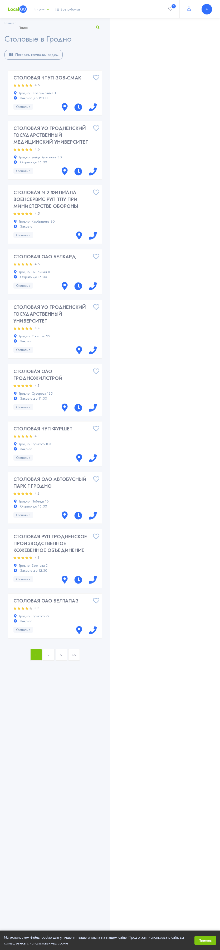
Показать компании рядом (33, 54)
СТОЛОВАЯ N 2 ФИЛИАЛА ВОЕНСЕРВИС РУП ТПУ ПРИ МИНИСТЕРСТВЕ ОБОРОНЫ (45, 199)
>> (74, 654)
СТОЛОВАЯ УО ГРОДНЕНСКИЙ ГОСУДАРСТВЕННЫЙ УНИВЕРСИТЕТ (49, 314)
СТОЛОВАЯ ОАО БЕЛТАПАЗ (46, 600)
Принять (205, 940)
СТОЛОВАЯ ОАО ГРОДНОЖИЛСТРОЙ (37, 375)
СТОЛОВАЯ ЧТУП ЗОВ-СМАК (47, 77)
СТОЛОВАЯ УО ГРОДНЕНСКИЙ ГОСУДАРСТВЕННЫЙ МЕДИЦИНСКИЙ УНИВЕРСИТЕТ (50, 135)
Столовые (23, 106)
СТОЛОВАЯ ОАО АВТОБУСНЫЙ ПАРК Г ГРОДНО (49, 483)
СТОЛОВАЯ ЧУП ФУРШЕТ (42, 428)
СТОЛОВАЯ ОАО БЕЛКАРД (44, 256)
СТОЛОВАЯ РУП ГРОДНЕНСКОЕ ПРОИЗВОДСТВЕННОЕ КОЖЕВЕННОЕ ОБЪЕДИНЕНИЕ (50, 543)
